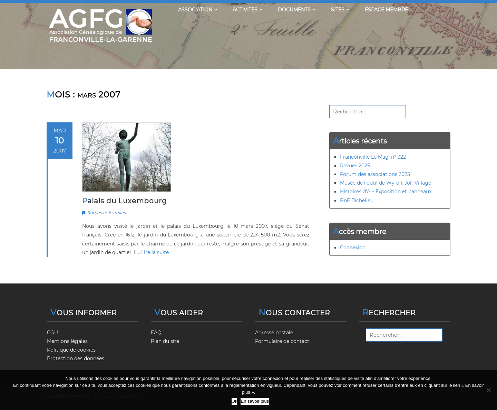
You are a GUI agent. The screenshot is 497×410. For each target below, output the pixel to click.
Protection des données (75, 358)
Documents (296, 10)
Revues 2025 (355, 165)
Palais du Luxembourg (124, 201)
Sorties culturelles (106, 212)
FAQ (156, 332)
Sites (340, 10)
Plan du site (165, 341)
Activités (247, 10)
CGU (52, 332)
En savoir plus (255, 401)
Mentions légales (67, 341)
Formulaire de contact (282, 341)
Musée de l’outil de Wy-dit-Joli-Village (385, 183)
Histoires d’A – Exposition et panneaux (385, 191)
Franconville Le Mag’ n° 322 (373, 157)
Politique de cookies (71, 350)
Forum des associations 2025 (375, 174)
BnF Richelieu (356, 200)
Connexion (353, 247)
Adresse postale (274, 332)
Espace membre (386, 10)
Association (197, 10)
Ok (234, 401)
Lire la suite (155, 252)
